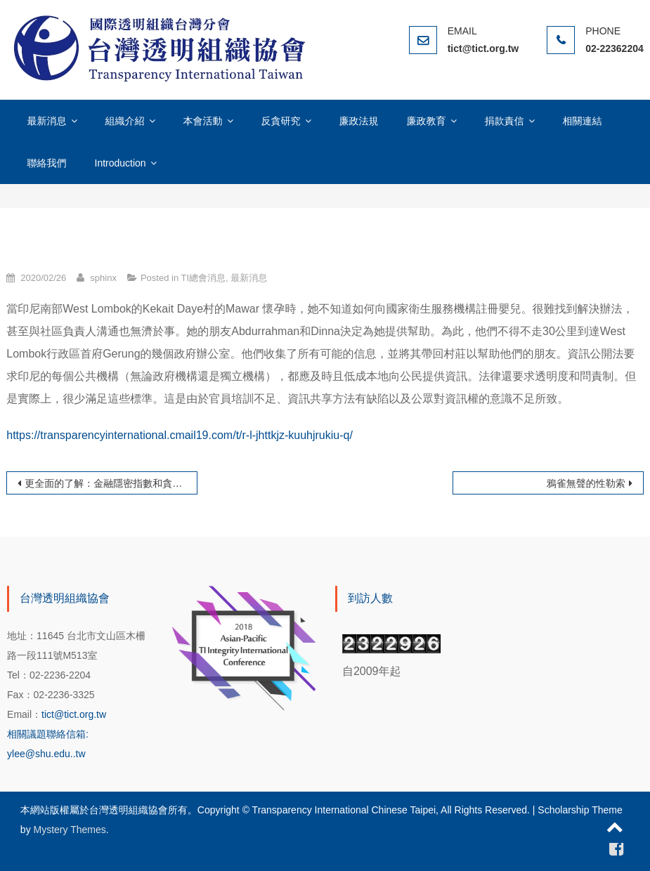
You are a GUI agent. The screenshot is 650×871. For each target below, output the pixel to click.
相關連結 (582, 120)
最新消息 (47, 120)
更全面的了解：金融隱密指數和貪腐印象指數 (111, 483)
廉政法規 (359, 120)
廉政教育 (426, 120)
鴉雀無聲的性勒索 (586, 483)
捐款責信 (504, 120)
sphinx (103, 278)
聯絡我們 (47, 163)
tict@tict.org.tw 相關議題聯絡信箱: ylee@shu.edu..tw (56, 734)
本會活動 (203, 120)
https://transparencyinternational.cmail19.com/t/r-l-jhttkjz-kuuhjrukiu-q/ (179, 435)
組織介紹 (125, 120)
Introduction (120, 163)
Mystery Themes (70, 829)
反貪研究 (281, 120)
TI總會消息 (203, 278)
